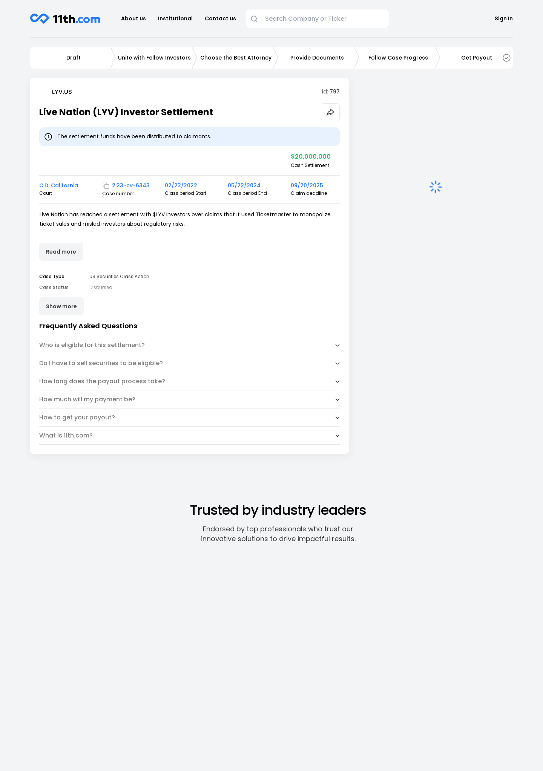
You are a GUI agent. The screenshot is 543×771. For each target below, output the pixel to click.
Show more (61, 306)
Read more (61, 251)
